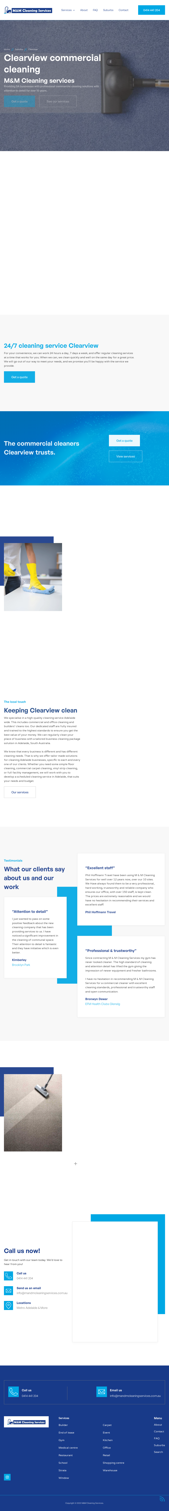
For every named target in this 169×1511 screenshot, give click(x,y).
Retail (106, 1455)
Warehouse (110, 1470)
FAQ (95, 10)
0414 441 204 (151, 10)
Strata (62, 1470)
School (63, 1463)
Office (107, 1447)
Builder (63, 1425)
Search (158, 1452)
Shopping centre (113, 1463)
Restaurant (66, 1455)
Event (106, 1432)
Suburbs (108, 10)
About (84, 10)
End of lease (66, 1432)
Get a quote (19, 377)
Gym (61, 1440)
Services (66, 10)
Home (7, 49)
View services (125, 456)
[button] (68, 10)
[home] (30, 10)
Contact (123, 10)
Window (64, 1478)
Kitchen (108, 1440)
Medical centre (68, 1447)
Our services (19, 792)
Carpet (107, 1425)
